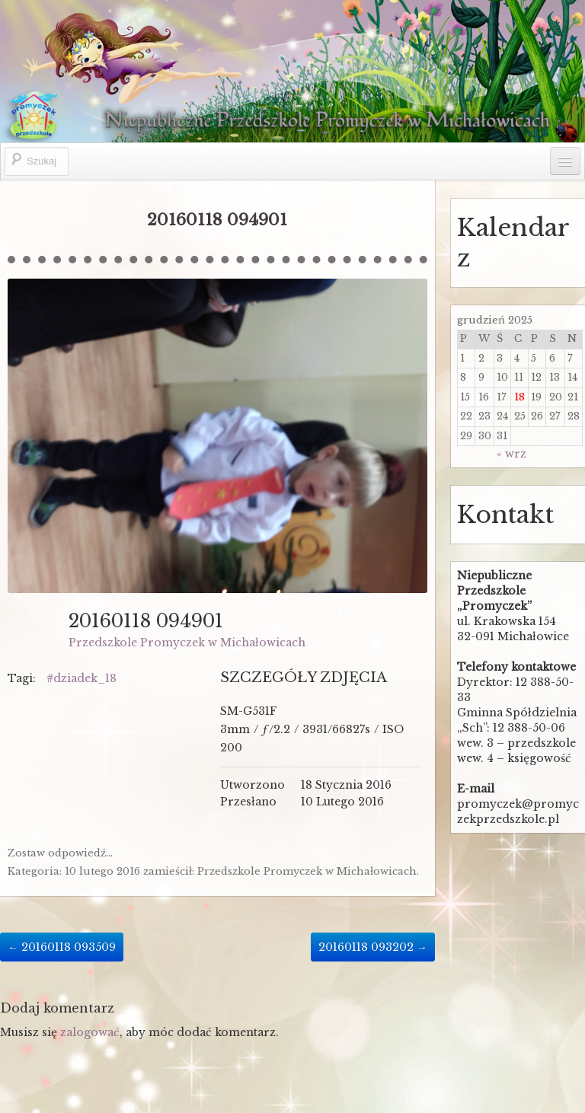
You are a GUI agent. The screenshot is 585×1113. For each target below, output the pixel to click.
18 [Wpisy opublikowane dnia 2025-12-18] (519, 397)
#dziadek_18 (81, 678)
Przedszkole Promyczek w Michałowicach (187, 642)
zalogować (90, 1032)
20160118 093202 (372, 947)
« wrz (511, 454)
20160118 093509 (62, 947)
